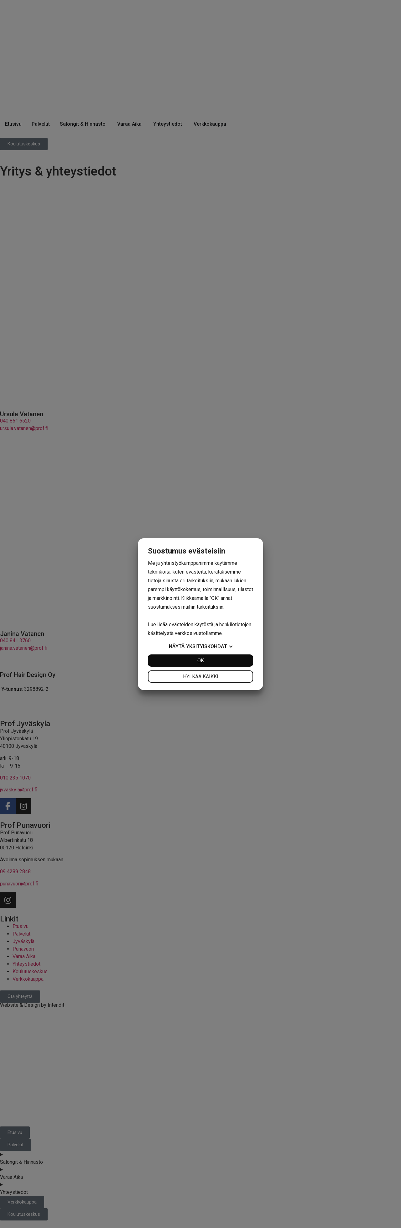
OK (200, 661)
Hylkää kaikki (200, 677)
